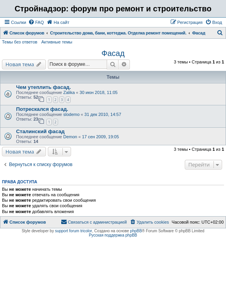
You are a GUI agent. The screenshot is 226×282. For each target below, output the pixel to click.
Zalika (69, 92)
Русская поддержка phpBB (113, 235)
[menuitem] (36, 22)
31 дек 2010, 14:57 (102, 114)
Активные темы (56, 42)
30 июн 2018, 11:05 (99, 92)
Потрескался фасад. (42, 109)
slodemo (71, 114)
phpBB (136, 231)
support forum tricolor (73, 231)
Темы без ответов (19, 42)
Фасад (112, 53)
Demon (70, 136)
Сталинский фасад (40, 131)
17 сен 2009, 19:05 (100, 136)
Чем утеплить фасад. (43, 87)
